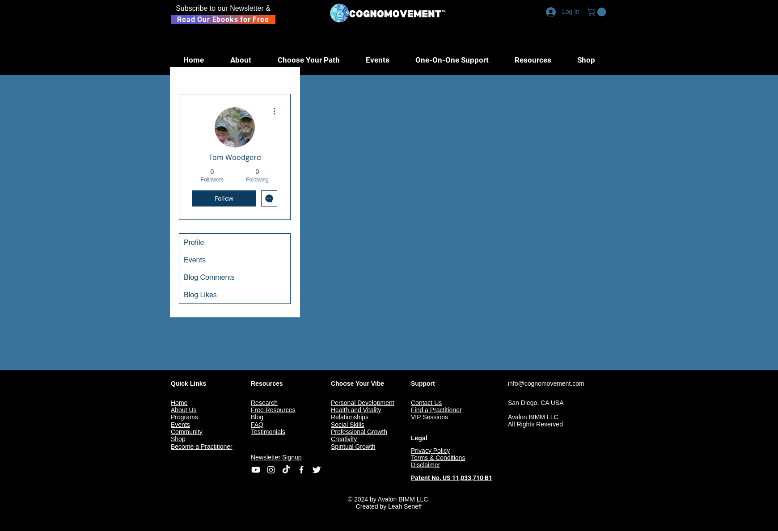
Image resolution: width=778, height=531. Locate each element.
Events (195, 260)
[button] (597, 12)
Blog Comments (209, 277)
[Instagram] (271, 470)
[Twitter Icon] (316, 470)
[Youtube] (256, 470)
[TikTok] (286, 470)
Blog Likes (200, 295)
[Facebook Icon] (301, 470)
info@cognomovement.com (546, 383)
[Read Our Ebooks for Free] (223, 19)
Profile (194, 242)
